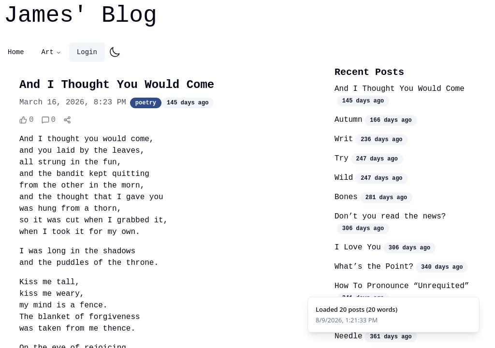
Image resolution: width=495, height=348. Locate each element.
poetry (145, 103)
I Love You (358, 247)
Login (87, 52)
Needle (349, 336)
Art (51, 52)
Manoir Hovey (362, 317)
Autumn (349, 120)
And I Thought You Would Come (400, 89)
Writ (344, 139)
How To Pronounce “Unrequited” (402, 286)
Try (342, 158)
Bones (346, 197)
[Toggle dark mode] (114, 52)
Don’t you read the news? (390, 216)
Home (16, 52)
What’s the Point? (374, 266)
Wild (344, 178)
